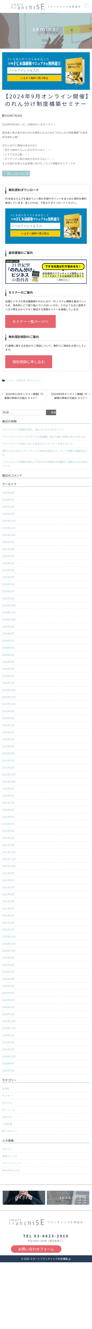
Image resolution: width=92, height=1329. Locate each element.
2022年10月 (9, 781)
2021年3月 (8, 915)
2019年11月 (9, 1028)
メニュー (86, 5)
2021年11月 (9, 859)
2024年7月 (8, 640)
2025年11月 (9, 528)
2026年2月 (8, 506)
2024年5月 (8, 655)
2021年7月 (8, 887)
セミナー (10, 380)
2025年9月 (8, 542)
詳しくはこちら (16, 173)
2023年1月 (8, 767)
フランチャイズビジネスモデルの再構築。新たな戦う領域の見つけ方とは (43, 436)
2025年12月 (9, 521)
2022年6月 (8, 809)
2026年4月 (8, 492)
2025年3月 (8, 584)
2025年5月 (8, 570)
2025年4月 (8, 577)
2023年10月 (9, 704)
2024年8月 (8, 633)
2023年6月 (8, 732)
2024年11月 (9, 612)
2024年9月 (8, 626)
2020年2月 (8, 1007)
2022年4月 (8, 824)
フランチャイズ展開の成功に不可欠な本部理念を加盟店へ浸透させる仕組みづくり (45, 463)
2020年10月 (9, 950)
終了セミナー (34, 380)
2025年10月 (9, 535)
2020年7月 (8, 972)
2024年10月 (9, 619)
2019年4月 (8, 1042)
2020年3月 (8, 1000)
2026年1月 (8, 514)
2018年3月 (8, 1070)
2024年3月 (8, 668)
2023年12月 (9, 690)
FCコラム (7, 1102)
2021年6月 (8, 894)
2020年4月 (8, 993)
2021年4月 (8, 908)
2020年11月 (9, 943)
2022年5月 (8, 817)
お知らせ (21, 380)
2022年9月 (8, 788)
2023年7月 (8, 725)
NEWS (5, 1088)
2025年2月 (8, 591)
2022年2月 (8, 838)
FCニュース (8, 1109)
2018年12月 (9, 1056)
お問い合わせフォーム (36, 1249)
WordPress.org (10, 1170)
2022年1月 (8, 845)
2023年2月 (8, 760)
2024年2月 (8, 676)
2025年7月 (8, 556)
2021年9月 (8, 873)
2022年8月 (8, 795)
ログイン (7, 1149)
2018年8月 (8, 1063)
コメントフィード (12, 1163)
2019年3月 (8, 1049)
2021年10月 (9, 866)
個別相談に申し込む (28, 361)
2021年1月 (8, 929)
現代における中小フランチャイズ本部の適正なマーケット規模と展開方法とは (45, 453)
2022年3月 (8, 831)
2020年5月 (8, 986)
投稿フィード (9, 1156)
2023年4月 (8, 746)
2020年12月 (9, 936)
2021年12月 (9, 852)
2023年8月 (8, 718)
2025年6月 (8, 563)
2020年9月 (8, 957)
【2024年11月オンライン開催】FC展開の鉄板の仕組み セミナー (23, 396)
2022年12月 (9, 774)
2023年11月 (9, 697)
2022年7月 (8, 802)
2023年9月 (8, 711)
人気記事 (7, 1124)
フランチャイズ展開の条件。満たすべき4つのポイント (33, 429)
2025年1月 (8, 598)
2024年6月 (8, 647)
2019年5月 (8, 1035)
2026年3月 (8, 499)
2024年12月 (9, 605)
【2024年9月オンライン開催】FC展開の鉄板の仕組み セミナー (69, 396)
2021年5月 (8, 901)
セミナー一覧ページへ (30, 321)
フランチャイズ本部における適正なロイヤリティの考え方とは (37, 443)
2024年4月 (8, 662)
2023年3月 (8, 753)
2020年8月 (8, 965)
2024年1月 (8, 683)
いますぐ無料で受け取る (34, 78)
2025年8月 (8, 549)
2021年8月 (8, 880)
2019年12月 (9, 1021)
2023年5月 (8, 739)
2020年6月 (8, 979)
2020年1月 (8, 1014)
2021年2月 (8, 922)
